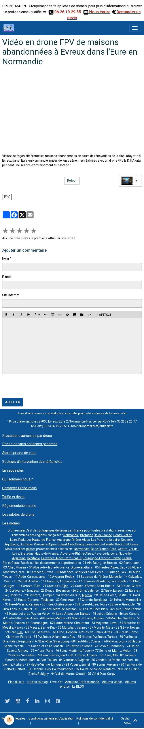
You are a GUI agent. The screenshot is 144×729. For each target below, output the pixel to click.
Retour (72, 180)
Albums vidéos (112, 682)
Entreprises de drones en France (61, 530)
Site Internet (10, 295)
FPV (7, 196)
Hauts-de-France (46, 553)
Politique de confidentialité (94, 718)
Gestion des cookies (129, 721)
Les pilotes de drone (18, 514)
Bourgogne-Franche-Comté (94, 544)
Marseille (115, 576)
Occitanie (26, 544)
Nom (5, 258)
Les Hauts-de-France (41, 539)
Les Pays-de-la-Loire (105, 539)
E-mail (6, 277)
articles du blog (37, 682)
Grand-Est (122, 544)
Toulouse (47, 600)
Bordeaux (101, 600)
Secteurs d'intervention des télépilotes (32, 462)
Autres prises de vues (19, 453)
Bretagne (86, 535)
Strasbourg (61, 641)
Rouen (87, 650)
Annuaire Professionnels (82, 682)
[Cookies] (9, 720)
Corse (134, 544)
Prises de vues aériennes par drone (29, 444)
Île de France (103, 535)
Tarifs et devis (13, 497)
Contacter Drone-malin (19, 488)
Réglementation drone (19, 506)
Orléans (111, 613)
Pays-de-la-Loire (106, 553)
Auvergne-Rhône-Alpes (73, 539)
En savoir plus (13, 470)
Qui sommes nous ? (17, 479)
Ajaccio (87, 595)
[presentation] (35, 386)
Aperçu (103, 314)
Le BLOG (78, 686)
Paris (21, 539)
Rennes (34, 604)
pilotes (31, 549)
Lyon (122, 641)
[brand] (10, 28)
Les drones (11, 523)
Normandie (71, 535)
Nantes (85, 613)
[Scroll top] (135, 720)
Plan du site (16, 682)
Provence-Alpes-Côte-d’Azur (54, 544)
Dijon (65, 586)
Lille (20, 632)
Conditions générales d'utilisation (51, 718)
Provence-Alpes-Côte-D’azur (61, 558)
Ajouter (12, 402)
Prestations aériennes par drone (27, 436)
